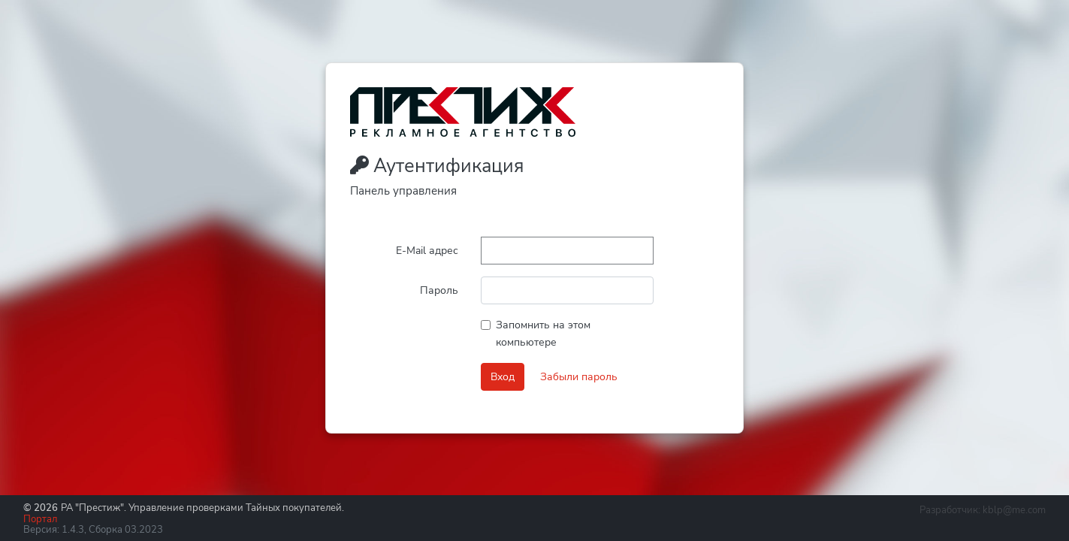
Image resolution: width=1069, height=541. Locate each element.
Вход (503, 376)
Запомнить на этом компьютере (543, 333)
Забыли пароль (579, 376)
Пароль (439, 290)
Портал (40, 518)
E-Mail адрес (427, 250)
